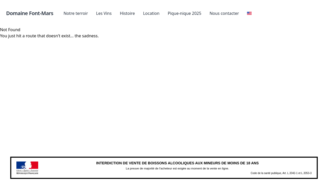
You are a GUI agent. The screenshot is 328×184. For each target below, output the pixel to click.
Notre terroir (76, 13)
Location (151, 13)
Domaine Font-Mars (29, 13)
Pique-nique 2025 (184, 13)
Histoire (127, 13)
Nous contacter (224, 13)
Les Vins (104, 13)
